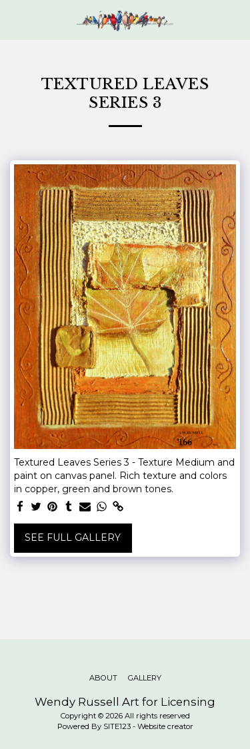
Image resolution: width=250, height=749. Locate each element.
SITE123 (117, 726)
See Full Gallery (73, 537)
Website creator (165, 726)
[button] (14, 19)
